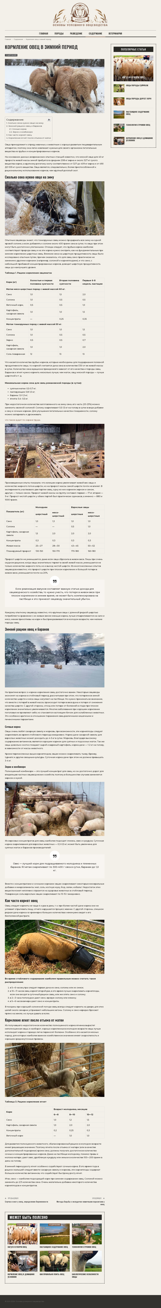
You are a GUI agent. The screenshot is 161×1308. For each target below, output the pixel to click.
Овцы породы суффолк (137, 85)
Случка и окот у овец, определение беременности (26, 1201)
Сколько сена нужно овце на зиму (26, 123)
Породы (58, 33)
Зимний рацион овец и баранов (25, 126)
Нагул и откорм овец (133, 77)
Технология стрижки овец (138, 124)
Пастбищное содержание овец (137, 112)
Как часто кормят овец (20, 135)
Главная (42, 33)
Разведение (76, 33)
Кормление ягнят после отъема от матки (29, 138)
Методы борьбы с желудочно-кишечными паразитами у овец (81, 1203)
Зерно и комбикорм (23, 132)
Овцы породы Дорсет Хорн (138, 98)
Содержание (96, 33)
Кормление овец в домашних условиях (139, 139)
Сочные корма (19, 129)
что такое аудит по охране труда (22, 420)
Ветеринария (116, 33)
